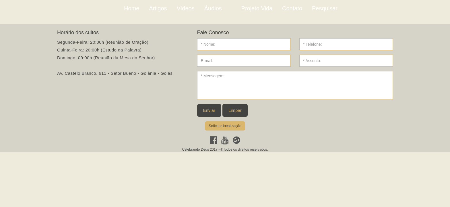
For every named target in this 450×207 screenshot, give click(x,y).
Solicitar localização (225, 126)
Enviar (209, 110)
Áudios (213, 8)
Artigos (158, 8)
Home (131, 8)
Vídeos (185, 8)
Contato (292, 8)
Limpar (235, 110)
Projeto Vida (257, 8)
